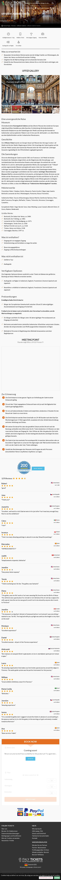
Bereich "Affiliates (38, 854)
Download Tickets (41, 8)
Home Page (6, 25)
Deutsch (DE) (28, 8)
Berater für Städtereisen (9, 831)
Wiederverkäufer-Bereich (40, 852)
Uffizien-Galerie (21, 25)
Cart (52, 8)
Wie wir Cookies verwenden (10, 838)
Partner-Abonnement (39, 847)
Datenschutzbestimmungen (10, 833)
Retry (30, 758)
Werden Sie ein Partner (39, 845)
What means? (38, 468)
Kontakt (34, 838)
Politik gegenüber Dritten (40, 850)
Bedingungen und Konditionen (11, 836)
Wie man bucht (37, 829)
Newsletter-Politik (7, 840)
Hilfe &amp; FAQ (37, 831)
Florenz (13, 25)
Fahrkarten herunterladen (40, 836)
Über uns (4, 829)
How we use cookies (46, 877)
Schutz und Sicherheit (39, 833)
